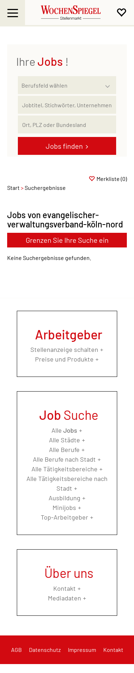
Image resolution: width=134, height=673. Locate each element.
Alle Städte (64, 440)
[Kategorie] (60, 85)
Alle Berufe (64, 449)
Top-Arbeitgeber (64, 517)
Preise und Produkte (64, 359)
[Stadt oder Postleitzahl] (67, 124)
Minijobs (64, 507)
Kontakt (64, 588)
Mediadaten (64, 598)
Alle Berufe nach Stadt (64, 459)
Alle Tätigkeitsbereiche (64, 469)
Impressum (82, 649)
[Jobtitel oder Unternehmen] (67, 105)
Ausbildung (64, 498)
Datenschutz (45, 649)
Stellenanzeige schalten (64, 349)
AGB (16, 649)
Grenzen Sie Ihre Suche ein (67, 240)
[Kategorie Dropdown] (109, 83)
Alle (64, 430)
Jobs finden (64, 146)
